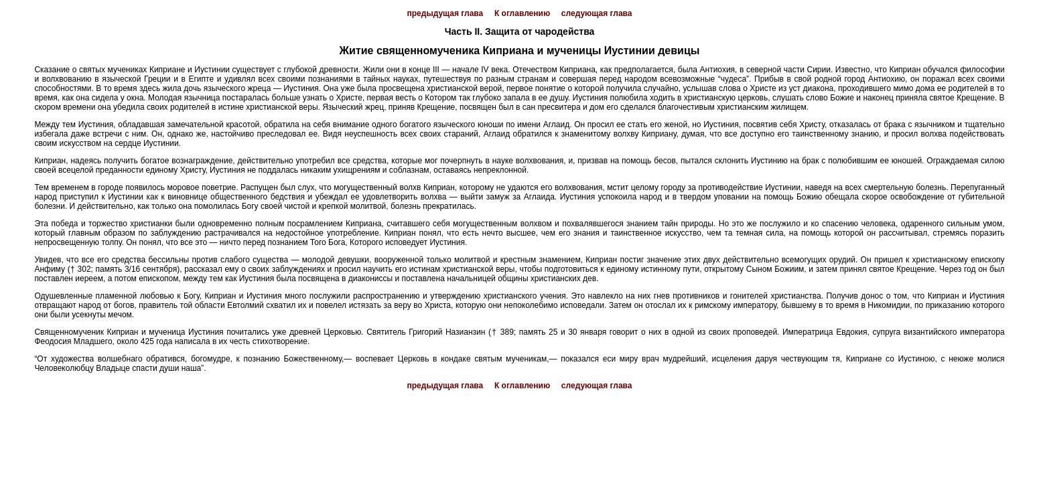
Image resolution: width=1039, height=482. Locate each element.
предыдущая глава (445, 13)
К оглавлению (522, 13)
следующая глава (596, 13)
